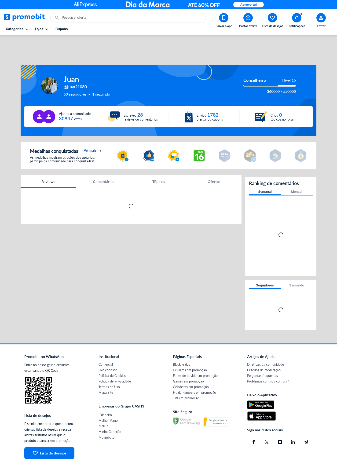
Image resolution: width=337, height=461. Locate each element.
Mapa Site (106, 374)
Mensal (296, 173)
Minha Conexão (110, 413)
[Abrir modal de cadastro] (321, 21)
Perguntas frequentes (262, 357)
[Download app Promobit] (224, 21)
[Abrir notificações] (297, 21)
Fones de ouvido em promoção (195, 357)
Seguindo (296, 267)
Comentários (103, 164)
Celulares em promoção (190, 352)
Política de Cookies (112, 357)
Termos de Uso (109, 368)
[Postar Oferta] (248, 21)
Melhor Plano (108, 402)
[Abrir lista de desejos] (272, 21)
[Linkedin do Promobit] (293, 423)
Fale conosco (108, 352)
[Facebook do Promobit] (253, 423)
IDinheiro (105, 396)
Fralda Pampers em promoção (194, 374)
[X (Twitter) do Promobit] (266, 423)
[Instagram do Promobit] (279, 423)
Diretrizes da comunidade (265, 346)
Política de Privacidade (115, 363)
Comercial (106, 346)
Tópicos (158, 164)
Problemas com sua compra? (268, 363)
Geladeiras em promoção (191, 368)
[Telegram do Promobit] (306, 423)
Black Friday (181, 346)
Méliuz (103, 408)
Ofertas (214, 164)
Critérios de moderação (264, 352)
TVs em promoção (186, 380)
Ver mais (93, 134)
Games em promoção (188, 363)
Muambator (107, 419)
